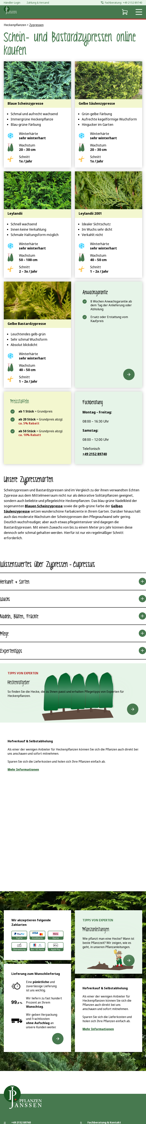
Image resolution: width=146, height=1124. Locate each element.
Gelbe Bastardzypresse (27, 323)
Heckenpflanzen (15, 25)
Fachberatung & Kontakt (104, 1097)
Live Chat (104, 837)
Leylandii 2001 (90, 213)
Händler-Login (12, 2)
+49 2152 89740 (21, 1097)
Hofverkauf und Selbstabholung (109, 1110)
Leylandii (15, 213)
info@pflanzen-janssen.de (29, 1101)
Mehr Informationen (23, 769)
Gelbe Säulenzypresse (97, 103)
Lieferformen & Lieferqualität (107, 1106)
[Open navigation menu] (139, 12)
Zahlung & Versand (100, 1101)
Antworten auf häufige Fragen (107, 1119)
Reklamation (96, 1115)
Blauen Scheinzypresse (44, 506)
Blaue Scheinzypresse (25, 103)
